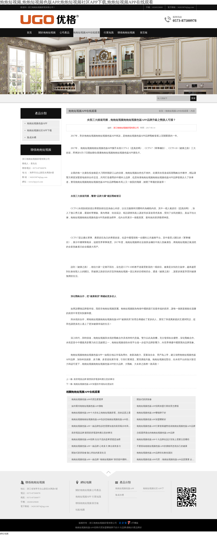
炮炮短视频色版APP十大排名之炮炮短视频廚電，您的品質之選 (101, 412)
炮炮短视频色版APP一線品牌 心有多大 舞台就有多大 (96, 446)
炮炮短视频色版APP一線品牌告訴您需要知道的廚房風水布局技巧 (101, 426)
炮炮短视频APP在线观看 (86, 32)
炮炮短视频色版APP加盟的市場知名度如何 (94, 384)
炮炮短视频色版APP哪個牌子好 (151, 412)
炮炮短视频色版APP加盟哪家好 (151, 419)
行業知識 (109, 32)
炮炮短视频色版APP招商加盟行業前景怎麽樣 (158, 406)
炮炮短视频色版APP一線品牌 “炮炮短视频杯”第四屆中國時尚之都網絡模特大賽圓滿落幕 (101, 459)
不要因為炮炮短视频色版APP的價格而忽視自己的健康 (162, 446)
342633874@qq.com (185, 7)
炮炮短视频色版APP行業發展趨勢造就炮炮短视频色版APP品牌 (166, 426)
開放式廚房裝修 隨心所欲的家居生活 (89, 453)
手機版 (135, 523)
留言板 (143, 32)
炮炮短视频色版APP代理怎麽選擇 (87, 399)
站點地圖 (80, 509)
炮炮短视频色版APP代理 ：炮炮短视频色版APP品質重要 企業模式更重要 (166, 459)
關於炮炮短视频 (47, 32)
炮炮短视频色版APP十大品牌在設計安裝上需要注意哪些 (163, 439)
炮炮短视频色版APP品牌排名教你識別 (154, 453)
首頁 (29, 32)
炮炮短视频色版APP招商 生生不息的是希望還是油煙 (96, 439)
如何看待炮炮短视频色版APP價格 (87, 406)
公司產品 (64, 32)
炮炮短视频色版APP (37, 123)
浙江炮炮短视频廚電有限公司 (126, 128)
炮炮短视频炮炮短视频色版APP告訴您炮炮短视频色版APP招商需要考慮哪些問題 (101, 419)
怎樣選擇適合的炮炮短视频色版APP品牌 (155, 433)
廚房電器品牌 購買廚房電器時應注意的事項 (94, 379)
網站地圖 (4, 533)
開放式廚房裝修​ (144, 399)
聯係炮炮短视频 (126, 32)
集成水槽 (31, 137)
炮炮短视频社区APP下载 (39, 130)
